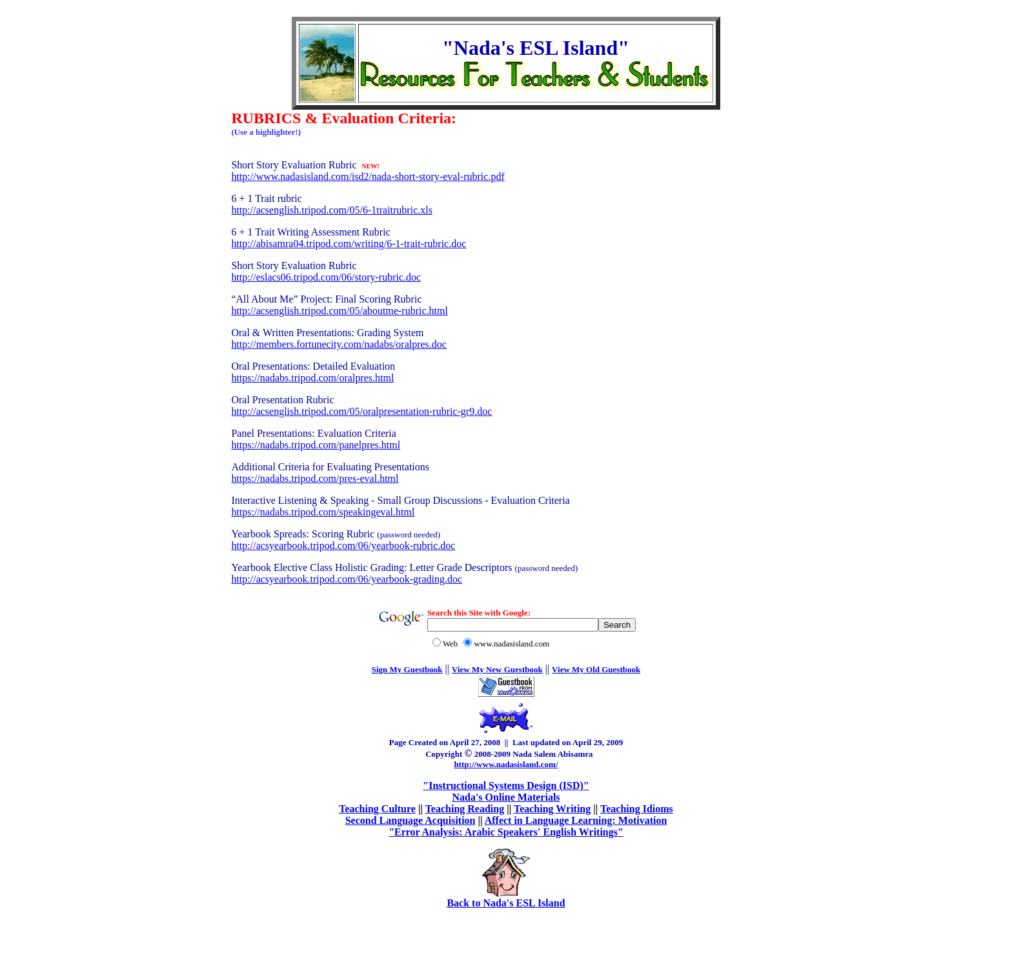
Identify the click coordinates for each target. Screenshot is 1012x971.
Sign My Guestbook (407, 669)
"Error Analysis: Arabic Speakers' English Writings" (506, 831)
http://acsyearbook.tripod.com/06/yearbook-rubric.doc (343, 545)
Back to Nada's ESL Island (506, 902)
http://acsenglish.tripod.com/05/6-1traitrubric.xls (331, 210)
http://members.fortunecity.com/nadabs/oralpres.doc (339, 344)
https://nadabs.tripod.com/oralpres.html (312, 377)
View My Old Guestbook (596, 669)
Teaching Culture (377, 808)
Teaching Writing (552, 808)
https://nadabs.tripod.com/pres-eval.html (314, 478)
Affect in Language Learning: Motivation (576, 820)
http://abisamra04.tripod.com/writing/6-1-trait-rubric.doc (348, 243)
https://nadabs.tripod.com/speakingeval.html (322, 511)
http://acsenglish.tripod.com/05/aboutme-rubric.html (339, 310)
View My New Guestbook (497, 669)
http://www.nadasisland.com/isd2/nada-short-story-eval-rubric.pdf (367, 176)
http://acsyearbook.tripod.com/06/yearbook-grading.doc (346, 579)
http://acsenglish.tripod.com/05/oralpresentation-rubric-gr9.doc (361, 411)
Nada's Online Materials (506, 797)
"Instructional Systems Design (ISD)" (506, 785)
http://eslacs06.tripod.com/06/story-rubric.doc (326, 277)
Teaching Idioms (636, 808)
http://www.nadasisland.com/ (506, 764)
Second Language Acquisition (410, 820)
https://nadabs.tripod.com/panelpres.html (315, 444)
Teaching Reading (465, 808)
